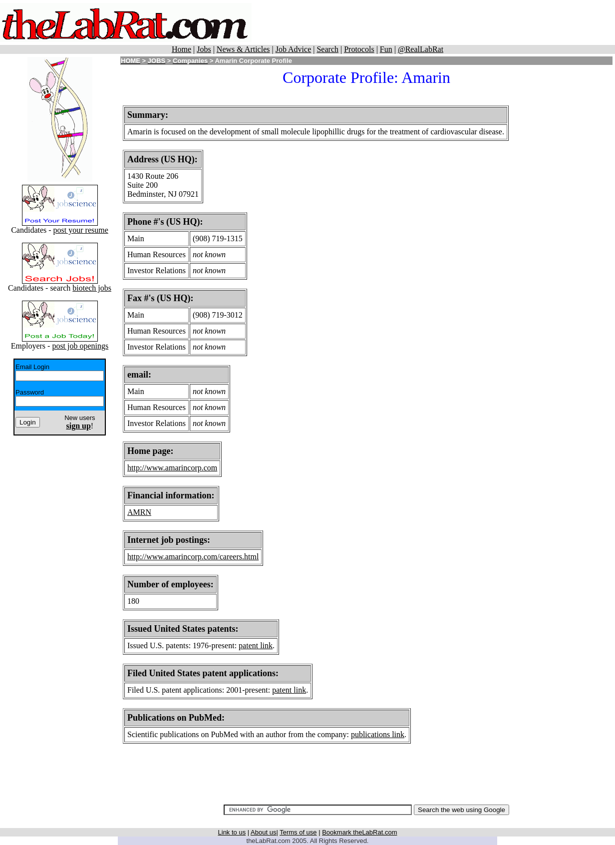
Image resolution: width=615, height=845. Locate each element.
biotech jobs (91, 288)
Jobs (204, 49)
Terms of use (298, 832)
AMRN (139, 512)
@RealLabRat (420, 49)
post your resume (80, 230)
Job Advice (293, 49)
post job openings (80, 346)
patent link (256, 645)
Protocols (359, 49)
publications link (377, 734)
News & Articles (243, 49)
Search (327, 49)
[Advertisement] (433, 22)
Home (181, 49)
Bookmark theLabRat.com (359, 832)
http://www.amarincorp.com (172, 467)
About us (263, 832)
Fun (386, 49)
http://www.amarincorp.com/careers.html (193, 556)
